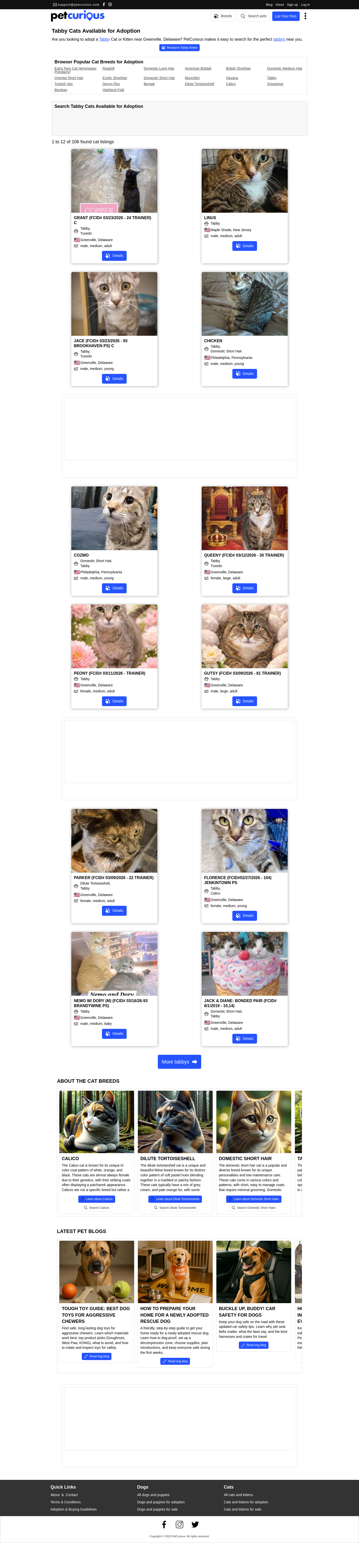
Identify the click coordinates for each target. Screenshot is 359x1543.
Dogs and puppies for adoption (161, 1502)
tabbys (279, 39)
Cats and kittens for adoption (246, 1502)
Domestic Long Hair (159, 68)
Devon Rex (111, 84)
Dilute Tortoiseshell (199, 84)
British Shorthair (238, 68)
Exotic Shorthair (115, 78)
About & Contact (64, 1495)
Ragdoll (108, 68)
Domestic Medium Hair (285, 68)
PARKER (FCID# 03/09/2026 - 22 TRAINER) (114, 878)
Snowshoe (275, 84)
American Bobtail (198, 68)
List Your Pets (286, 16)
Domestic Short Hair (159, 78)
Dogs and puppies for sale (157, 1509)
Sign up (292, 4)
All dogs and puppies (153, 1495)
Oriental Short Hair (69, 78)
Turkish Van (64, 84)
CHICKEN (213, 341)
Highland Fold (113, 90)
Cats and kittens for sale (242, 1509)
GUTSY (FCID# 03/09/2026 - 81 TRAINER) (242, 673)
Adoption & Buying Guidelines (74, 1509)
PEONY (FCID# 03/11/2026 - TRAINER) (109, 673)
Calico (231, 84)
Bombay (61, 90)
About (279, 4)
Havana (232, 78)
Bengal (149, 84)
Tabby (104, 39)
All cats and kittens (238, 1495)
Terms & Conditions (66, 1502)
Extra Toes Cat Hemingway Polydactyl (76, 70)
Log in (305, 4)
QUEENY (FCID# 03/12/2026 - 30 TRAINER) (244, 555)
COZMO (81, 555)
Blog (269, 4)
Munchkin (192, 78)
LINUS (210, 218)
